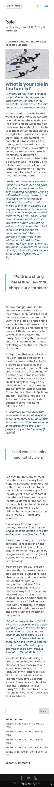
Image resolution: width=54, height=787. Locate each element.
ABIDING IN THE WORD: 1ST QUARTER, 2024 (27, 747)
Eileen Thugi (15, 27)
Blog (40, 27)
